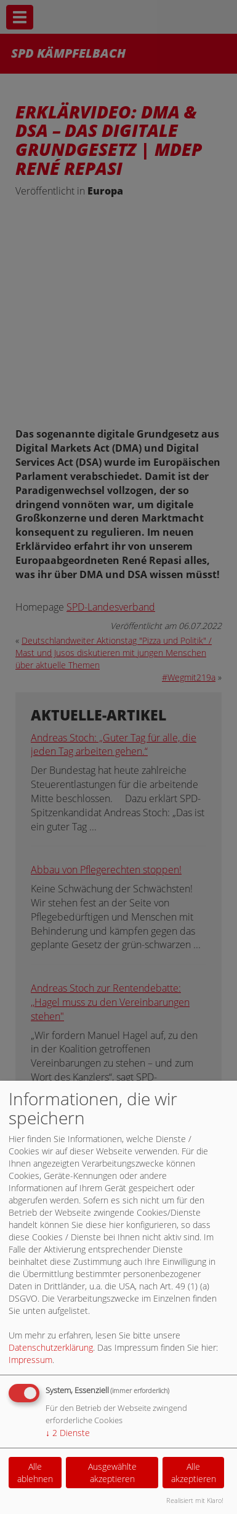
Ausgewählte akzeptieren (112, 1473)
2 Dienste (68, 1433)
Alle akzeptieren (193, 1473)
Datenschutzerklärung (51, 1347)
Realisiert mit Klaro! (194, 1500)
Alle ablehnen (35, 1473)
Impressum (30, 1359)
